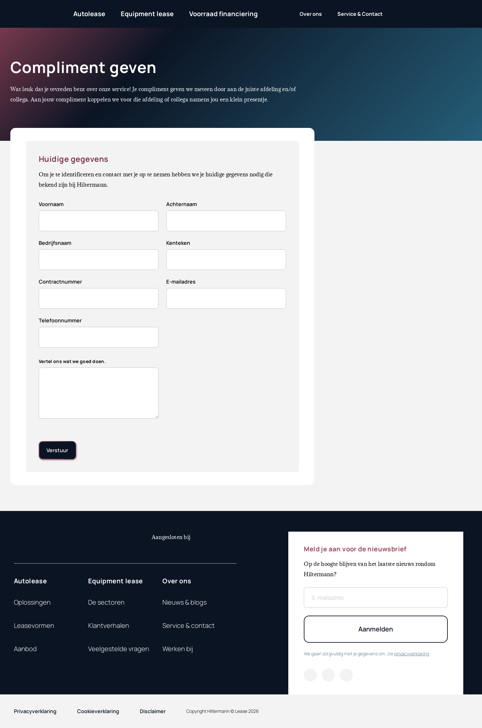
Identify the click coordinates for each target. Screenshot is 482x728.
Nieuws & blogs (184, 602)
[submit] (57, 450)
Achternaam (181, 204)
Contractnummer (60, 281)
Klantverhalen (108, 625)
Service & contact (188, 625)
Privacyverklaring (35, 711)
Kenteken (178, 242)
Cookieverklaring (98, 711)
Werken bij (177, 648)
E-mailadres (181, 281)
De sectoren (106, 602)
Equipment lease (147, 13)
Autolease (89, 13)
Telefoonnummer (60, 320)
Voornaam (51, 204)
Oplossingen (32, 602)
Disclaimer (153, 711)
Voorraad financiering (223, 13)
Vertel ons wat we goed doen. (72, 361)
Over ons (176, 581)
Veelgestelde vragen (118, 648)
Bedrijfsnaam (55, 242)
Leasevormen (34, 625)
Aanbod (25, 648)
